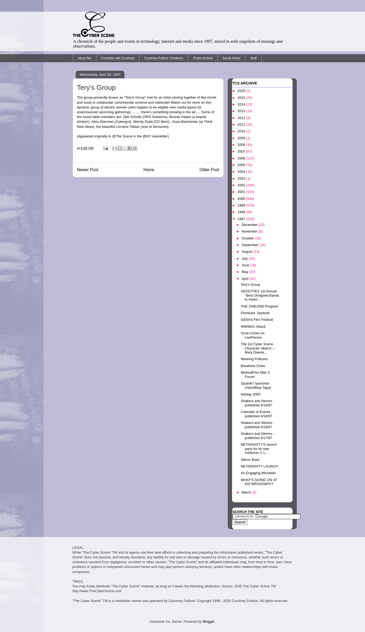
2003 (242, 178)
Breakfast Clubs (253, 366)
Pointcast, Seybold (255, 313)
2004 (242, 172)
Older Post (209, 169)
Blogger (208, 621)
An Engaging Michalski (258, 473)
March (247, 492)
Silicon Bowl (250, 460)
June (246, 265)
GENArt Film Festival (257, 320)
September (250, 245)
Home (148, 169)
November (250, 231)
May (245, 272)
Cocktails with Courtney (117, 58)
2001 (242, 192)
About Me (84, 58)
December (250, 225)
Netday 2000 (250, 394)
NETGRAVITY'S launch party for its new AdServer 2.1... (259, 449)
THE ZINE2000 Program (259, 306)
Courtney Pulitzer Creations (163, 58)
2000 (242, 199)
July (245, 258)
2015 (242, 98)
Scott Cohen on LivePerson (253, 335)
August (247, 252)
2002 (242, 185)
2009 (242, 138)
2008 (242, 145)
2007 (242, 151)
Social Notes (231, 58)
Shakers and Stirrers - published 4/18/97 (257, 425)
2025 (242, 91)
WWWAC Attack (253, 326)
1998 (242, 212)
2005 (242, 165)
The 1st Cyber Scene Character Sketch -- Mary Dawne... (258, 348)
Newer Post (87, 169)
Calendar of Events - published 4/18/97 (256, 414)
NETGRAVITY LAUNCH (259, 466)
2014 (242, 104)
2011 (242, 125)
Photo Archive (203, 58)
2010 (242, 131)
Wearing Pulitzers (254, 359)
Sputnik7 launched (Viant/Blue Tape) (256, 385)
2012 (242, 118)
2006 (242, 158)
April (246, 279)
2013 (242, 111)
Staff (253, 58)
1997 (242, 219)
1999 (242, 205)
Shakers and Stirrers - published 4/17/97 (257, 436)
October (248, 238)
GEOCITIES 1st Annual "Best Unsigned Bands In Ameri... (260, 295)
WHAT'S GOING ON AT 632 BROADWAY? (259, 482)
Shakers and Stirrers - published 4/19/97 (257, 403)
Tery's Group (250, 284)
